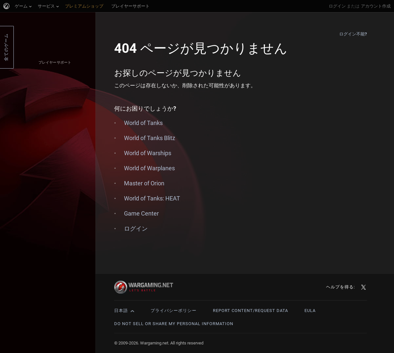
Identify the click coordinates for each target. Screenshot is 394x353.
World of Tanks (143, 122)
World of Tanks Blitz (149, 138)
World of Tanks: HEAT (152, 198)
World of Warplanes (149, 168)
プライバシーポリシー (174, 310)
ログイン (337, 6)
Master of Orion (144, 183)
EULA (310, 310)
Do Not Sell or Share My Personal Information (173, 323)
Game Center (141, 213)
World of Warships (147, 153)
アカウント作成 (376, 6)
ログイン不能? (353, 33)
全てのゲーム (6, 47)
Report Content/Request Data (250, 310)
